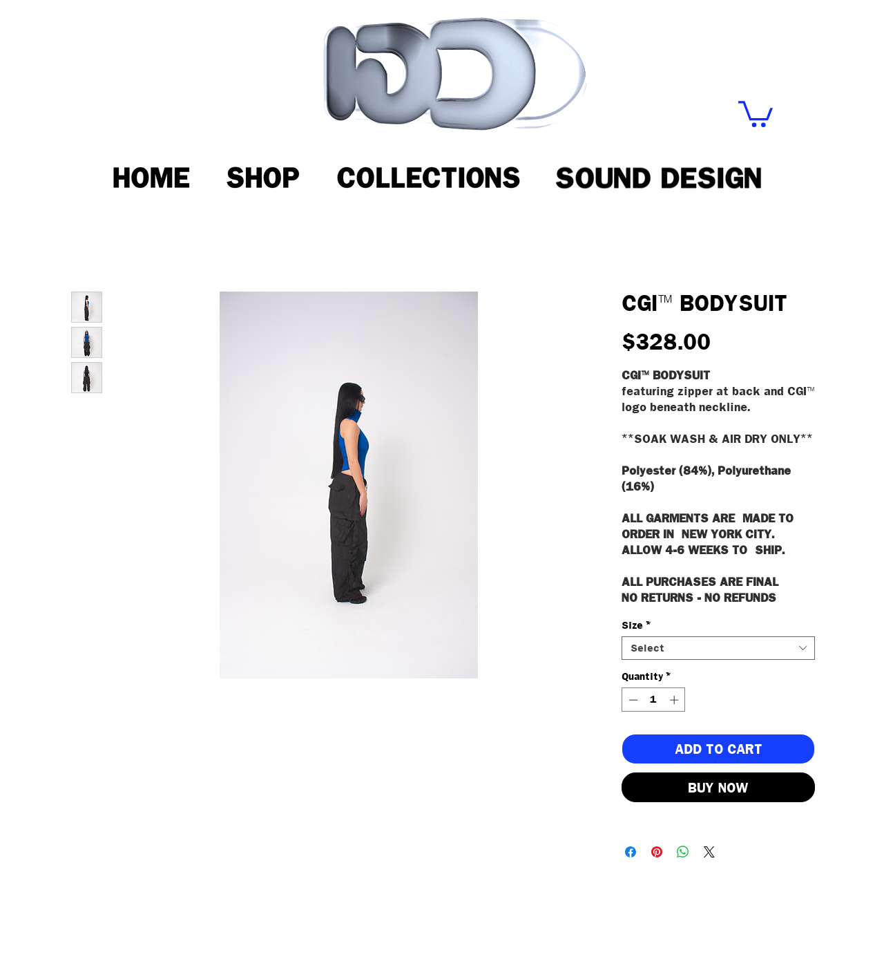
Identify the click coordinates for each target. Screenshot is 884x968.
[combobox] (718, 648)
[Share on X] (709, 852)
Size (636, 625)
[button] (755, 112)
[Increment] (675, 700)
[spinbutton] (653, 700)
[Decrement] (632, 700)
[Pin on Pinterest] (656, 852)
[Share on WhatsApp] (683, 852)
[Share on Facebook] (630, 852)
